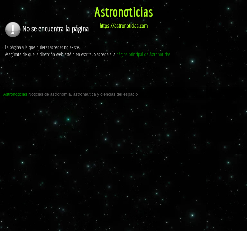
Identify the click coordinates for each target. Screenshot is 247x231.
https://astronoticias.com (124, 26)
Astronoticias (123, 11)
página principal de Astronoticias (143, 54)
